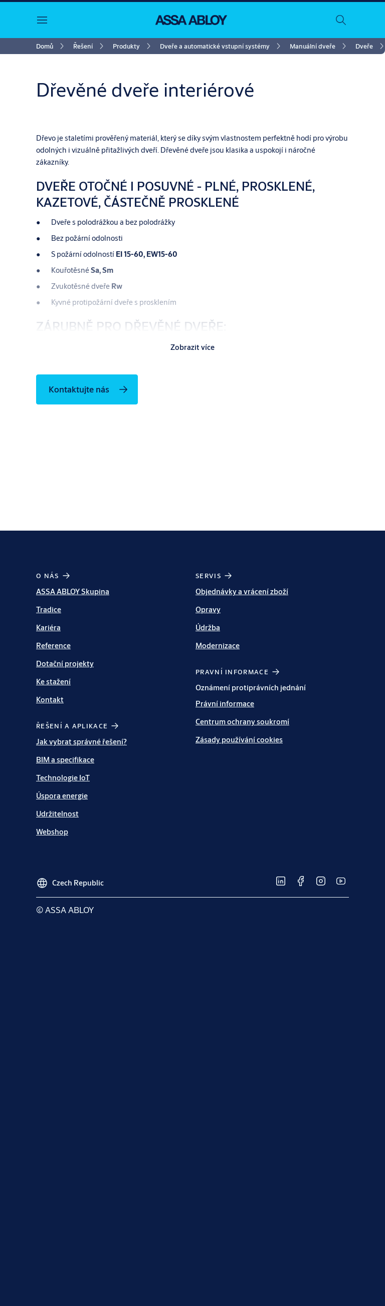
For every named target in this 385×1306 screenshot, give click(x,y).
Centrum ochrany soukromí (242, 928)
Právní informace (225, 910)
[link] (51, 46)
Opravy (208, 816)
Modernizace (218, 852)
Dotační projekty (65, 870)
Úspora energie (62, 1002)
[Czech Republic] (70, 1086)
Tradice (48, 816)
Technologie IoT (63, 984)
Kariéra (48, 834)
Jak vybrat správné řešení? (81, 948)
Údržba (208, 834)
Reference (53, 852)
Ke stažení (53, 888)
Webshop (52, 1038)
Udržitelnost (57, 1020)
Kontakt (50, 906)
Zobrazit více (192, 554)
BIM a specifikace (65, 966)
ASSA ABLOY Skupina (72, 798)
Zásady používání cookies (239, 946)
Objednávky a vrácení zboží (242, 798)
